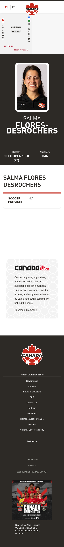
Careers (32, 386)
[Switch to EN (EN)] (6, 7)
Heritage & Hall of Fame (32, 419)
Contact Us (32, 402)
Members (32, 413)
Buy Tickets (9, 46)
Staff (32, 397)
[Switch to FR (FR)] (14, 7)
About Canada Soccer (32, 374)
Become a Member (25, 310)
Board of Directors (32, 391)
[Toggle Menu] (59, 7)
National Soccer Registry (32, 429)
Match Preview (20, 50)
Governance (32, 381)
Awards (31, 424)
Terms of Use (32, 459)
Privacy (32, 465)
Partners (32, 408)
